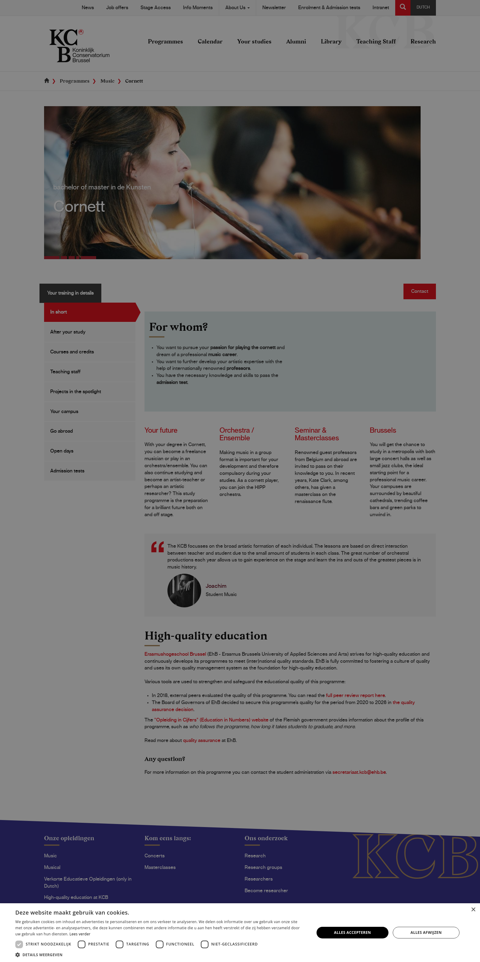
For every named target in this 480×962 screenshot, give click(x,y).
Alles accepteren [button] (352, 932)
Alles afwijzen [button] (426, 932)
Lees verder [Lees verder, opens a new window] (80, 934)
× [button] (473, 910)
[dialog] (240, 481)
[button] (160, 954)
